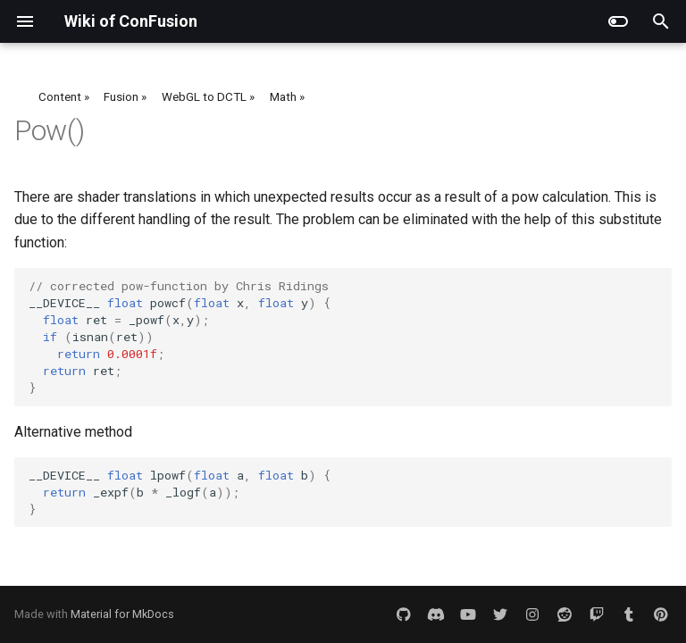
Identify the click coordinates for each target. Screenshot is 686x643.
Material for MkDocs (122, 614)
